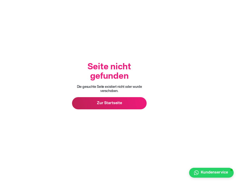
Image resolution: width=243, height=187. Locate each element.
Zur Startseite (109, 103)
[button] (211, 173)
